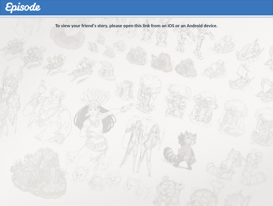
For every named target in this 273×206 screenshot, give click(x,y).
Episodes (22, 8)
